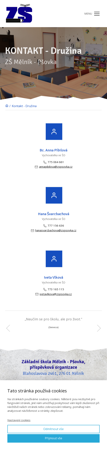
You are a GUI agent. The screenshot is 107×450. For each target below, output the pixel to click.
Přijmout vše (53, 438)
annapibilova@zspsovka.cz (54, 167)
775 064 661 (53, 162)
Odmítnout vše (53, 429)
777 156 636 (53, 225)
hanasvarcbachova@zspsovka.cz (53, 230)
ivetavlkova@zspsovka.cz (53, 294)
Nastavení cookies (18, 420)
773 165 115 (53, 289)
